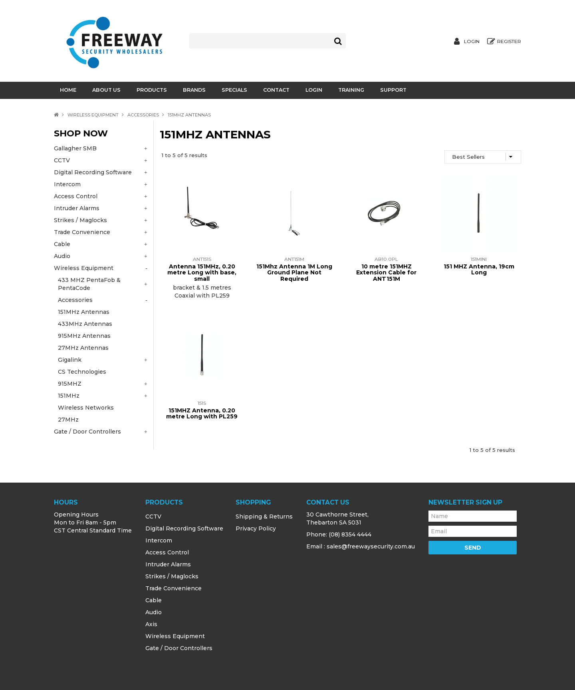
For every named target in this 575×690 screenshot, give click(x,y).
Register (509, 41)
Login (472, 41)
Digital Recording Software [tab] (93, 172)
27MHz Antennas (83, 347)
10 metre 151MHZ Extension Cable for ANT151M (386, 272)
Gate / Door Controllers (178, 648)
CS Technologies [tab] (82, 371)
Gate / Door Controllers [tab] (87, 431)
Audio (153, 612)
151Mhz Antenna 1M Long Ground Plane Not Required (294, 272)
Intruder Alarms (168, 564)
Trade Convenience (173, 588)
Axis (151, 624)
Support (393, 90)
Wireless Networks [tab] (86, 407)
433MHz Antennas (85, 323)
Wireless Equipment (93, 115)
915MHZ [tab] (69, 383)
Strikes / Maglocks (171, 576)
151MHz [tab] (68, 395)
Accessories (143, 115)
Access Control (167, 552)
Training (351, 90)
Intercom (158, 540)
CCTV (153, 516)
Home (68, 90)
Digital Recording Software (184, 528)
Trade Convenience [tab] (82, 232)
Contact (276, 90)
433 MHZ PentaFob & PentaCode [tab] (89, 284)
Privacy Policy (256, 528)
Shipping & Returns (264, 516)
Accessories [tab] (75, 300)
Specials (234, 90)
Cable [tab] (62, 244)
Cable (153, 600)
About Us (106, 90)
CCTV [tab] (62, 160)
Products (152, 90)
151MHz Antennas (83, 311)
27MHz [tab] (68, 419)
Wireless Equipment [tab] (83, 268)
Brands (194, 90)
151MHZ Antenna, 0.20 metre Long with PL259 (202, 413)
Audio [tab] (62, 256)
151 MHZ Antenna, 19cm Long (479, 269)
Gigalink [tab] (69, 359)
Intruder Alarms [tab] (76, 208)
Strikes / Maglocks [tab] (80, 220)
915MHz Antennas (84, 335)
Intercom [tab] (67, 184)
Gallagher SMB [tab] (75, 148)
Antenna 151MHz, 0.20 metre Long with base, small (201, 272)
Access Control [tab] (75, 196)
